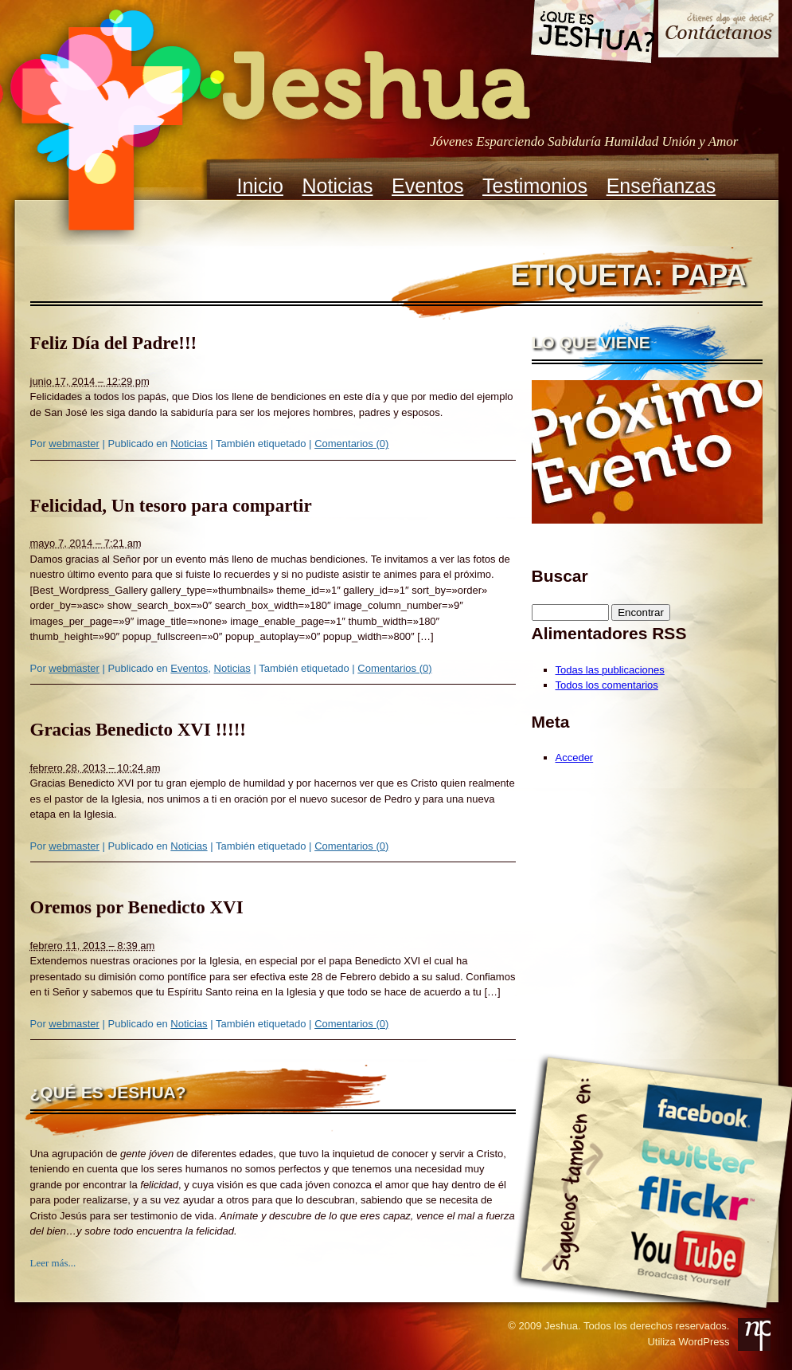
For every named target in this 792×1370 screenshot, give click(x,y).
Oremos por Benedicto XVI (137, 907)
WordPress (703, 1342)
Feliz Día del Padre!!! (113, 343)
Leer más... (53, 1263)
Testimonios (534, 186)
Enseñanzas (661, 186)
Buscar (560, 576)
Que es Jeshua (591, 34)
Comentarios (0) (351, 443)
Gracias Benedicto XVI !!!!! (138, 730)
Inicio (260, 186)
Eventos (427, 186)
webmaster (74, 443)
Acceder (575, 758)
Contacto (718, 30)
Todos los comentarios (607, 685)
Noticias (337, 186)
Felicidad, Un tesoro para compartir (171, 506)
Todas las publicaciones (610, 670)
